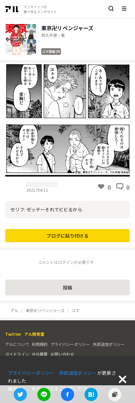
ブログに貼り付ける (67, 235)
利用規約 (40, 344)
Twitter (13, 334)
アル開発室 (34, 334)
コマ (75, 310)
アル (14, 310)
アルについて (17, 344)
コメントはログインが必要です (66, 262)
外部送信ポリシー (109, 344)
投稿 (67, 287)
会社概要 (40, 354)
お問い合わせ (62, 354)
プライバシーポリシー (70, 344)
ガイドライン (17, 354)
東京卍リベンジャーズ (45, 310)
